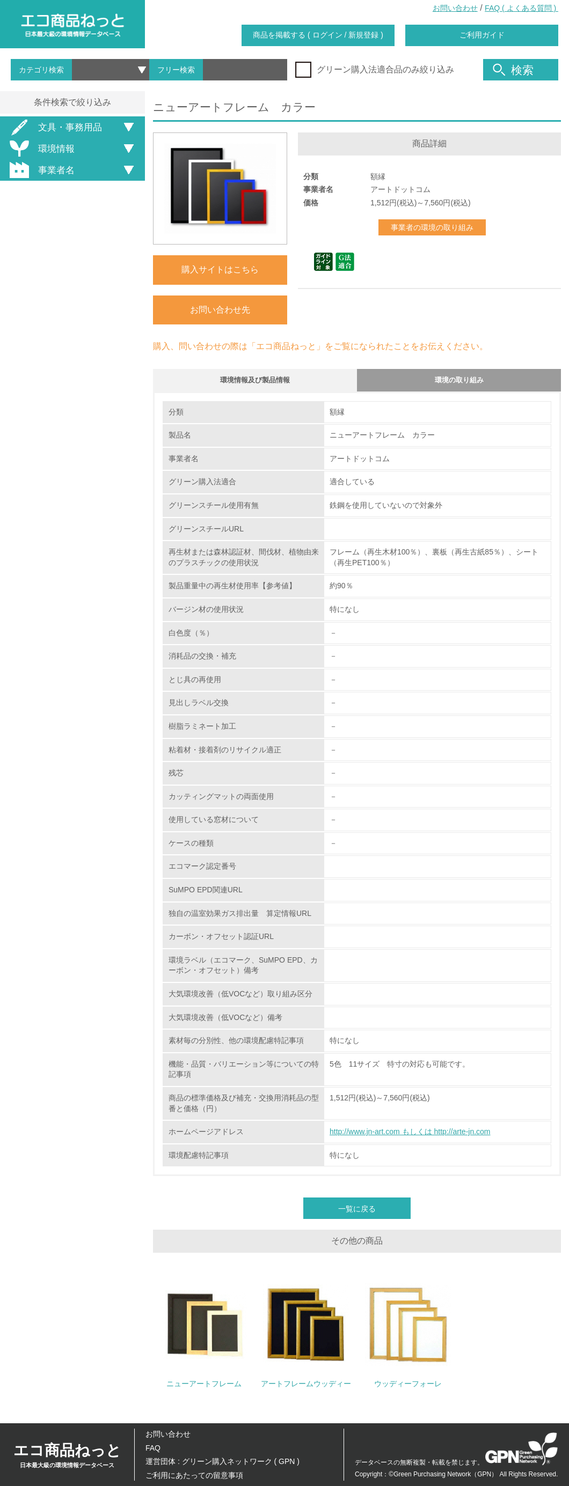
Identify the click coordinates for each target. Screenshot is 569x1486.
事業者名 (40, 170)
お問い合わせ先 (220, 309)
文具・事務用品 (54, 127)
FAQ (153, 1448)
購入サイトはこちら (220, 269)
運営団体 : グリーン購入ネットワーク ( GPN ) (222, 1461)
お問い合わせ (455, 8)
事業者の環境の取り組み (432, 227)
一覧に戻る (357, 1213)
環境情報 (40, 149)
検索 (513, 69)
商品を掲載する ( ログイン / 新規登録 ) (318, 35)
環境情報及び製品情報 (255, 382)
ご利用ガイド (482, 35)
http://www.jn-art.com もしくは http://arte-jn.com (410, 1136)
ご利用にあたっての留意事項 (194, 1475)
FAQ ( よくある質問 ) (521, 8)
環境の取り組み (459, 382)
